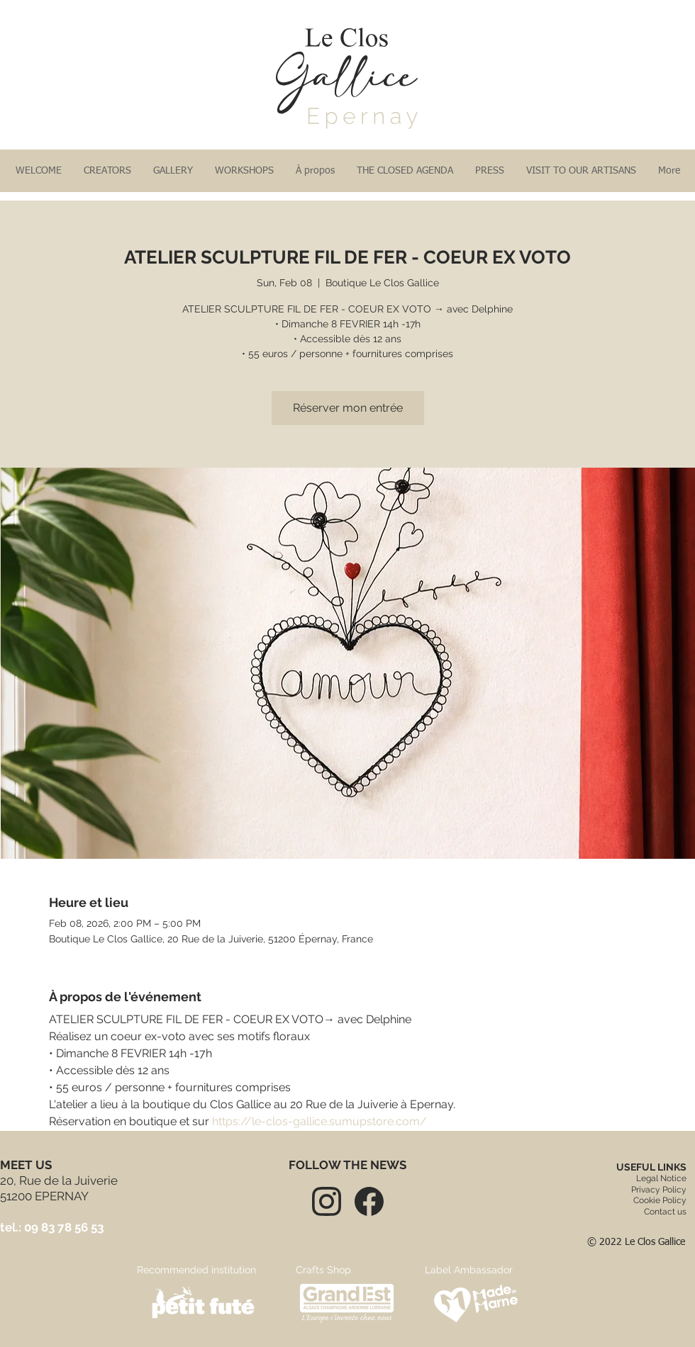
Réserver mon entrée (348, 408)
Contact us (665, 1212)
